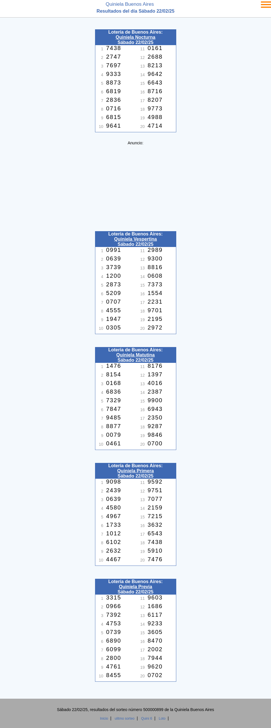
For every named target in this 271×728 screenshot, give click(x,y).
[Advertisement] (135, 185)
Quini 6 (146, 718)
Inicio (104, 718)
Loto (162, 718)
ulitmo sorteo (124, 718)
